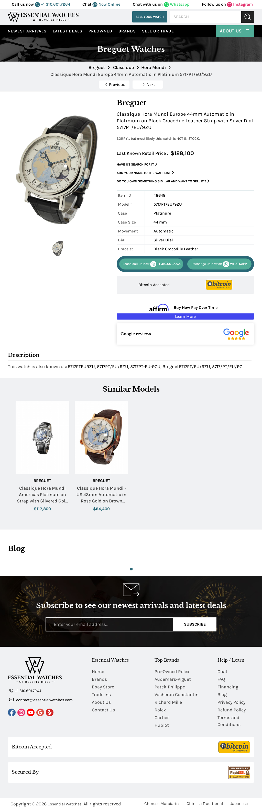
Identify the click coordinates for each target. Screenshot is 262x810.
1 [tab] (131, 569)
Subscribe (195, 624)
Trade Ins (101, 694)
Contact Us (103, 710)
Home (98, 671)
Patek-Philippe (170, 687)
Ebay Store (103, 687)
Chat (222, 671)
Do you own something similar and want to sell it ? (163, 181)
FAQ (221, 679)
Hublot (162, 725)
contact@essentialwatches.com (41, 699)
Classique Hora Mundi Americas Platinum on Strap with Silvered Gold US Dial (42, 494)
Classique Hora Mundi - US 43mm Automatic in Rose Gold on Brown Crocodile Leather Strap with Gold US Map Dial (101, 494)
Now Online (106, 4)
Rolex (160, 710)
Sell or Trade (158, 31)
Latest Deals (67, 31)
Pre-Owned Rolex (172, 671)
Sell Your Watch (150, 17)
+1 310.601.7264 (52, 4)
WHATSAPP (219, 264)
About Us (235, 31)
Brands (127, 31)
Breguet (42, 480)
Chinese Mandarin (161, 803)
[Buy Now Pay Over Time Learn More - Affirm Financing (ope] (185, 311)
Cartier (162, 717)
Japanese (239, 803)
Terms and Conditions (229, 721)
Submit (247, 17)
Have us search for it (137, 164)
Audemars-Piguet (173, 679)
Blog (222, 694)
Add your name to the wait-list (145, 173)
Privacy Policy (231, 702)
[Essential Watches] (43, 17)
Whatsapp (177, 4)
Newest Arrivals (27, 31)
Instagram (240, 4)
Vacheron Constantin (177, 694)
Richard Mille (168, 702)
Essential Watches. (65, 804)
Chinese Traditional (205, 803)
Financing (227, 687)
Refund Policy (231, 710)
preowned (100, 31)
